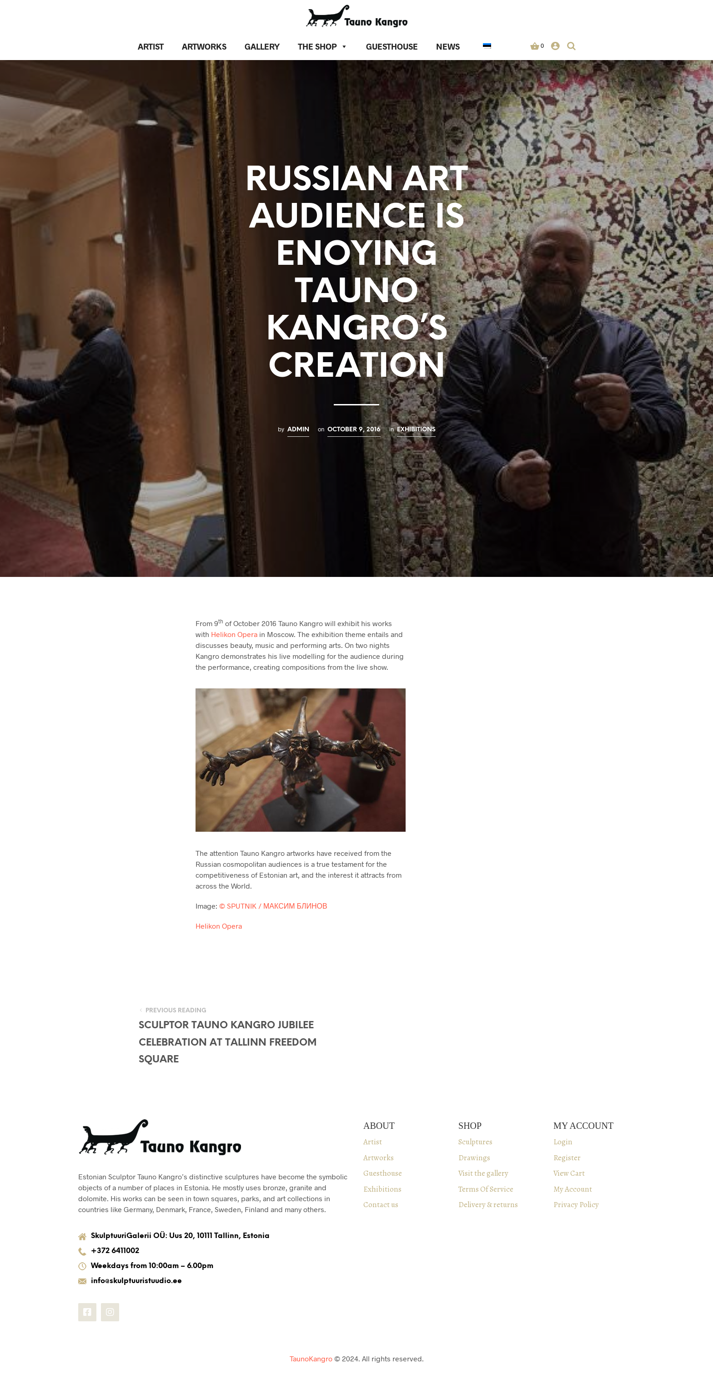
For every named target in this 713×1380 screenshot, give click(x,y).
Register (567, 1158)
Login (562, 1142)
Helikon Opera (234, 634)
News (448, 46)
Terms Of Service (485, 1189)
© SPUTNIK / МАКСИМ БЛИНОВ (273, 905)
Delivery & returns (488, 1204)
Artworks (204, 46)
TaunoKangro (311, 1358)
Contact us (380, 1204)
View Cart (569, 1173)
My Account (572, 1189)
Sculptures (475, 1142)
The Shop (323, 46)
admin (298, 429)
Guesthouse (392, 46)
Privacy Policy (576, 1204)
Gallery (262, 46)
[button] (537, 46)
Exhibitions (416, 429)
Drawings (474, 1158)
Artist (151, 46)
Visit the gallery (483, 1173)
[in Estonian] (487, 47)
